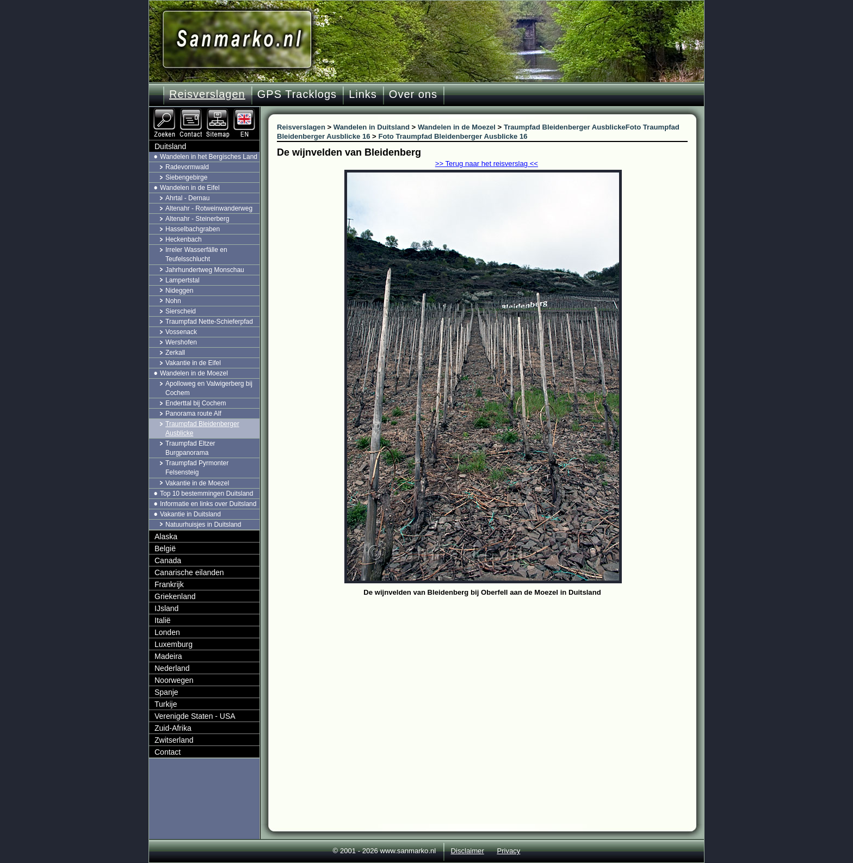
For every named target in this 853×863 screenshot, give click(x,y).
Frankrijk (169, 584)
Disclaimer (467, 851)
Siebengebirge (186, 177)
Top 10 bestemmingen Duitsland (206, 493)
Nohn (173, 301)
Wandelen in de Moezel (194, 373)
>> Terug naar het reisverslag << (486, 163)
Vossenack (181, 332)
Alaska (165, 536)
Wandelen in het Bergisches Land (208, 157)
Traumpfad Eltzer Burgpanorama (190, 448)
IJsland (166, 608)
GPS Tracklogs (297, 94)
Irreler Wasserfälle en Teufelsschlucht (196, 254)
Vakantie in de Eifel (193, 363)
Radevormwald (187, 167)
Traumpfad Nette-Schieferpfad (209, 321)
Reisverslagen (207, 94)
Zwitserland (174, 740)
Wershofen (181, 342)
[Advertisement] (490, 681)
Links (363, 94)
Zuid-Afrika (172, 728)
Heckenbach (183, 239)
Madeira (168, 656)
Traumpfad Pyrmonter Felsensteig (196, 467)
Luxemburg (173, 644)
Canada (167, 560)
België (165, 548)
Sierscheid (180, 311)
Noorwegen (174, 680)
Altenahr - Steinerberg (197, 219)
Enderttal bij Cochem (195, 403)
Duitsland (170, 146)
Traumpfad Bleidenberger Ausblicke (202, 428)
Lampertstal (182, 280)
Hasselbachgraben (192, 229)
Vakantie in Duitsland (190, 514)
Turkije (165, 704)
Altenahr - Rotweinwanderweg (208, 208)
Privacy (508, 851)
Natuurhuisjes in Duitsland (203, 524)
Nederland (172, 668)
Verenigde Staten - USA (195, 716)
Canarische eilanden (189, 572)
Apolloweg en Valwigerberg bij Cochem (208, 388)
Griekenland (175, 596)
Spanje (166, 692)
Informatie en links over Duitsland (208, 504)
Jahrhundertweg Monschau (204, 270)
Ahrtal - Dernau (187, 198)
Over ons (413, 94)
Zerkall (175, 352)
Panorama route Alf (193, 413)
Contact (167, 752)
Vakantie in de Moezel (197, 483)
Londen (167, 632)
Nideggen (179, 290)
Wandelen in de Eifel (190, 188)
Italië (162, 620)
